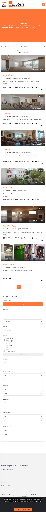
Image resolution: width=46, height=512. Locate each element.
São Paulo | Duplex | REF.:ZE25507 (14, 190)
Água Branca (8, 338)
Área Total (7, 426)
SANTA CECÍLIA (9, 226)
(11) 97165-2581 (7, 470)
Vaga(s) (6, 399)
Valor (5, 359)
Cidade (5, 326)
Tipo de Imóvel (7, 318)
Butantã (7, 349)
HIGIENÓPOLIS (9, 75)
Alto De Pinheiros (10, 341)
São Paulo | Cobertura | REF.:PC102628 (15, 229)
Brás (6, 347)
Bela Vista (8, 345)
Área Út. (6, 413)
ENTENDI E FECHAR (23, 509)
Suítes (5, 385)
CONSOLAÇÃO (9, 264)
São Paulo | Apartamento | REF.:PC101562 (17, 78)
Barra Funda (8, 343)
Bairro (5, 335)
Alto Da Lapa (8, 340)
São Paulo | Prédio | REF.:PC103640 (15, 267)
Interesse (6, 309)
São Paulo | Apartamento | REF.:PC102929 (17, 152)
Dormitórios (7, 372)
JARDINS (6, 113)
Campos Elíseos (9, 351)
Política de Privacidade (8, 486)
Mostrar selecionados (23, 53)
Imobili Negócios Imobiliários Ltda (17, 495)
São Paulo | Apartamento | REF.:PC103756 (17, 116)
